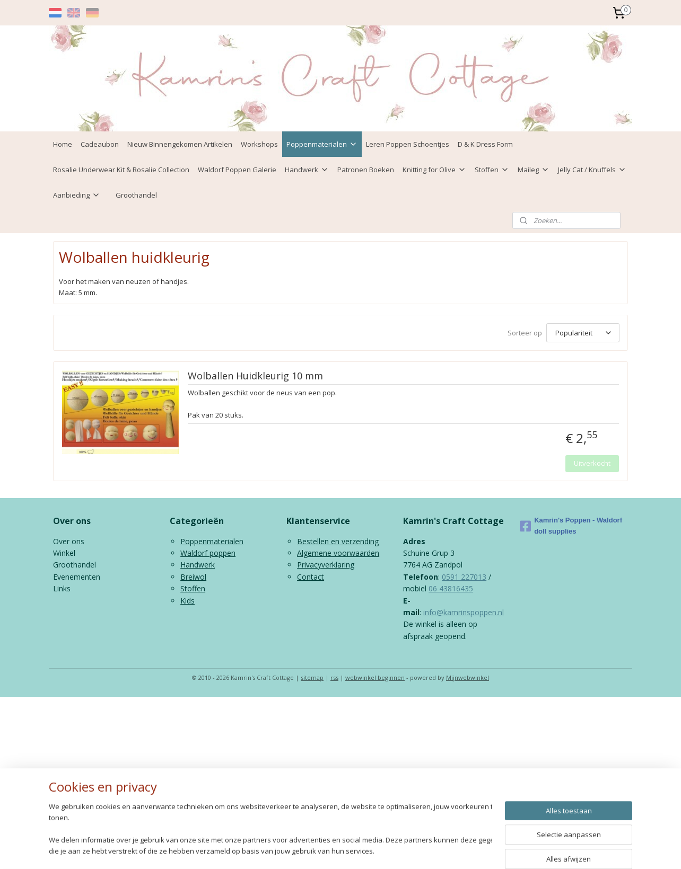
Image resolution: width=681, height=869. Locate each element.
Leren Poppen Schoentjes (407, 144)
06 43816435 (451, 588)
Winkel (64, 553)
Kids (187, 601)
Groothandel (136, 195)
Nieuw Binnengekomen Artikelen (179, 144)
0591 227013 (464, 577)
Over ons (68, 541)
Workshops (259, 144)
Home (62, 144)
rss (334, 677)
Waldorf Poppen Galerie (237, 169)
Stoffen (492, 169)
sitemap (312, 677)
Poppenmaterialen (321, 144)
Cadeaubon (100, 144)
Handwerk (307, 169)
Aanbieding (76, 195)
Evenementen (76, 577)
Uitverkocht (592, 463)
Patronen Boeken (365, 169)
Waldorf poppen (207, 553)
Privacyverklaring (325, 565)
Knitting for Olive (434, 169)
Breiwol (193, 577)
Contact (310, 577)
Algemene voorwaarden (338, 553)
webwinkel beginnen (375, 677)
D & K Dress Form (485, 144)
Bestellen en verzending (338, 541)
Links (62, 588)
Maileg (533, 169)
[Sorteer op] (583, 333)
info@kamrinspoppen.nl (463, 612)
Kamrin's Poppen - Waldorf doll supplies (571, 525)
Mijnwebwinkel (467, 677)
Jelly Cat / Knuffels (592, 169)
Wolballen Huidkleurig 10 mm (255, 376)
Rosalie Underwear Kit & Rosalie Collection (121, 169)
